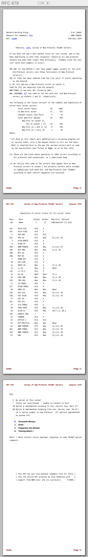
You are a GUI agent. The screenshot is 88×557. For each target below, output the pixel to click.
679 (31, 35)
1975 (28, 48)
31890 (14, 39)
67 (25, 94)
